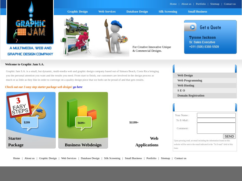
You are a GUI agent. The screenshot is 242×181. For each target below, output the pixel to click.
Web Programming (190, 80)
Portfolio (201, 3)
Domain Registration (191, 95)
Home (173, 3)
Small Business (133, 158)
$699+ (82, 123)
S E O (181, 90)
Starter (14, 138)
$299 (27, 122)
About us (186, 3)
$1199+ (134, 122)
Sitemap (214, 3)
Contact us (230, 3)
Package (15, 145)
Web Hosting (186, 85)
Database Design (90, 158)
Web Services (68, 158)
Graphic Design (48, 158)
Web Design (185, 75)
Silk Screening (112, 158)
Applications (146, 145)
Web (154, 138)
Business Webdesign (83, 145)
